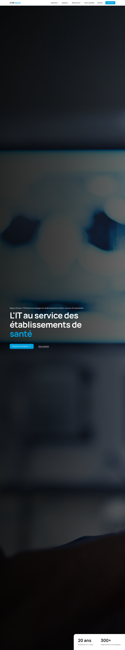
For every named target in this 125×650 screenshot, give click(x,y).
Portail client (110, 3)
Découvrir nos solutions (22, 347)
